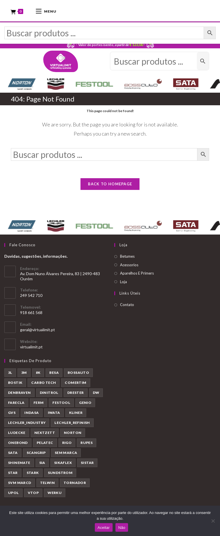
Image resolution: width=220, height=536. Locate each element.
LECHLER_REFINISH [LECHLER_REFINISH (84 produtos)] (72, 422)
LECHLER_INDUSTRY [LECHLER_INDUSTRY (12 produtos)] (27, 422)
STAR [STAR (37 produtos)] (13, 473)
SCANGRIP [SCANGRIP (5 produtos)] (36, 452)
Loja (123, 281)
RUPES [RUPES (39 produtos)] (86, 442)
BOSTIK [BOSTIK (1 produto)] (15, 382)
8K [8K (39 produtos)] (38, 372)
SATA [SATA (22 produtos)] (13, 452)
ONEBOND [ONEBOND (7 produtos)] (18, 442)
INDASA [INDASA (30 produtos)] (31, 412)
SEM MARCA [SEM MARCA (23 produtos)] (66, 452)
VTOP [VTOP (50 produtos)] (33, 493)
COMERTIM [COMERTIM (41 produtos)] (75, 382)
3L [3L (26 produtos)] (10, 372)
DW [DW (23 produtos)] (96, 392)
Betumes (127, 256)
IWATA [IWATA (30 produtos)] (54, 412)
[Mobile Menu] (46, 10)
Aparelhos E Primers (137, 273)
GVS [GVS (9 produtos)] (11, 412)
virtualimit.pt (31, 346)
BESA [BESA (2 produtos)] (54, 372)
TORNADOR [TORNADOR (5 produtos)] (75, 483)
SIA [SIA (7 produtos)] (42, 462)
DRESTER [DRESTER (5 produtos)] (75, 392)
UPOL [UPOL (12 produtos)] (13, 493)
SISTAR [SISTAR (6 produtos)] (87, 462)
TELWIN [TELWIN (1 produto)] (47, 483)
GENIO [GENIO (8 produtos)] (85, 402)
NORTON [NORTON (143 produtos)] (72, 432)
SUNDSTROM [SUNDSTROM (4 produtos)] (60, 473)
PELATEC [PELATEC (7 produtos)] (45, 442)
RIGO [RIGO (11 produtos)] (67, 442)
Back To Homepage (110, 184)
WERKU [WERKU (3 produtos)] (55, 493)
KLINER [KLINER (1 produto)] (75, 412)
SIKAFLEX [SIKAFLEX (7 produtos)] (63, 462)
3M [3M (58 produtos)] (24, 372)
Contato (127, 304)
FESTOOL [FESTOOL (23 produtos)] (61, 402)
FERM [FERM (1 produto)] (39, 402)
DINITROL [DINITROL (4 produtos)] (49, 392)
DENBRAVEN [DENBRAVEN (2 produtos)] (19, 392)
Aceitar (104, 527)
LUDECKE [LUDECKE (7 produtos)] (16, 432)
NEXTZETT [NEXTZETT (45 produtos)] (44, 432)
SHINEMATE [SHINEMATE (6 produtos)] (19, 462)
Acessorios (129, 265)
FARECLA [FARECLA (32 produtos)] (16, 402)
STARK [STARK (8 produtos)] (33, 473)
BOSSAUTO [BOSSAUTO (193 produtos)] (78, 372)
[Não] (213, 521)
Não (121, 527)
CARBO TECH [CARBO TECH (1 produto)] (43, 382)
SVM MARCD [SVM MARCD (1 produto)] (19, 483)
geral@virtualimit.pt (37, 329)
